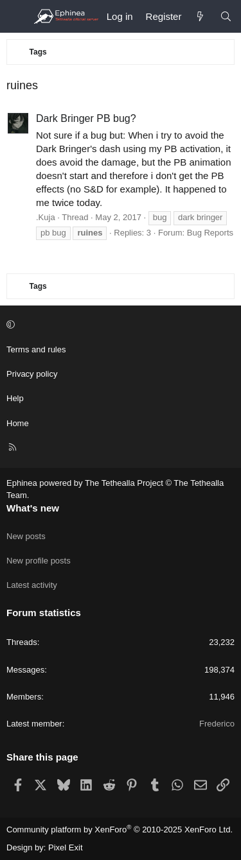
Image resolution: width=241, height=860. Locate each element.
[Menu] (17, 16)
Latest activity (31, 585)
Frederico (217, 723)
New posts (26, 536)
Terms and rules (36, 349)
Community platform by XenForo (119, 829)
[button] (118, 325)
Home (17, 423)
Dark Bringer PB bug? (86, 118)
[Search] (225, 16)
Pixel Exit (65, 847)
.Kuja (45, 217)
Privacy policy (31, 374)
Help (15, 398)
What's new (32, 508)
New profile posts (38, 560)
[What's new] (200, 16)
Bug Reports (210, 232)
